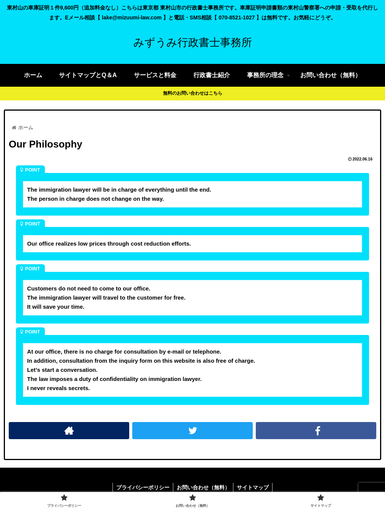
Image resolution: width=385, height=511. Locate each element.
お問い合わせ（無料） (203, 487)
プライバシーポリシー (142, 487)
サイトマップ (254, 487)
